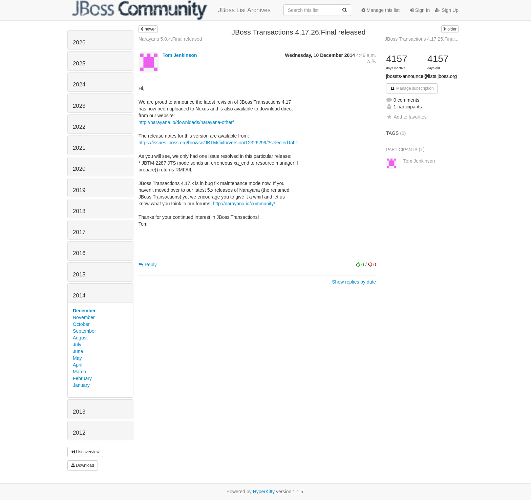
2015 (79, 274)
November (84, 317)
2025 (79, 63)
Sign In (420, 10)
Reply (148, 264)
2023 (79, 106)
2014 (79, 295)
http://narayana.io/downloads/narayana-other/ (186, 122)
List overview (85, 452)
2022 (79, 127)
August (80, 337)
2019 (79, 190)
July (77, 344)
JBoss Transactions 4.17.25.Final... (422, 39)
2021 (79, 148)
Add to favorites (406, 117)
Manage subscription (412, 88)
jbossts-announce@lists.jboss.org (421, 76)
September (84, 331)
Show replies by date (354, 282)
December (84, 310)
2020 (79, 169)
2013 (79, 412)
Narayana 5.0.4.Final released (170, 39)
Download (82, 465)
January (81, 385)
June (78, 351)
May (77, 358)
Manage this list (380, 10)
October (81, 324)
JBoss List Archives (171, 10)
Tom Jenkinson (180, 55)
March (79, 371)
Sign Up (447, 10)
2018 (79, 211)
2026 (79, 42)
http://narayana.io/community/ (244, 203)
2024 (79, 84)
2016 (79, 253)
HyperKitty (264, 491)
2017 (79, 232)
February (82, 378)
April (77, 365)
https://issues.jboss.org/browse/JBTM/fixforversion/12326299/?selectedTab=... (220, 142)
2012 (79, 433)
